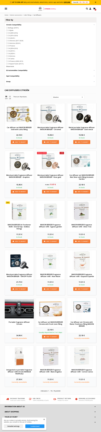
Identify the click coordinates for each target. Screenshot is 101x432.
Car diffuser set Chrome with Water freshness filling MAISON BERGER (82, 324)
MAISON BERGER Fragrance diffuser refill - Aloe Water (50, 275)
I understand (34, 426)
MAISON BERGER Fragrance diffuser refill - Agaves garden (50, 226)
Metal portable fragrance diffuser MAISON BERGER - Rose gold (50, 176)
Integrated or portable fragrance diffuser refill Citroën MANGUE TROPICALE (19, 372)
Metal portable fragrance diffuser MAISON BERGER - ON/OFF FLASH (19, 275)
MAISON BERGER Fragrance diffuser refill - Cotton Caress (82, 371)
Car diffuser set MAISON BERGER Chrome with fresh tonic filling (50, 323)
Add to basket (19, 142)
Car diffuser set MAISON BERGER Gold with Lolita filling (19, 128)
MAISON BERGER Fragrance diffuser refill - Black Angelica (50, 371)
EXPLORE (67, 2)
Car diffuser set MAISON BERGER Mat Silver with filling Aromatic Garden (81, 177)
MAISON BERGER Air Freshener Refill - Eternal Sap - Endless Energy (19, 227)
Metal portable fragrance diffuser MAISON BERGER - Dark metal (82, 128)
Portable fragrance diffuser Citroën (19, 323)
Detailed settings (13, 426)
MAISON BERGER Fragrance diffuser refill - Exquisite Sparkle (82, 275)
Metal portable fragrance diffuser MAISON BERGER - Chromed (50, 128)
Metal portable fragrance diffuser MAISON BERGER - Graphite (19, 176)
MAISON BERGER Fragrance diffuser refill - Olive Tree (82, 226)
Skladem (68, 97)
